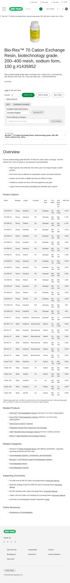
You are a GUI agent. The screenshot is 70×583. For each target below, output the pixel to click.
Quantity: (7, 95)
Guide (47, 499)
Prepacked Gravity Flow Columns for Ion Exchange (28, 428)
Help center (10, 559)
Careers (50, 550)
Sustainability (32, 550)
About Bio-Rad (11, 550)
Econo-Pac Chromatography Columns (23, 417)
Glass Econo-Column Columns (21, 424)
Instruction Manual (52, 481)
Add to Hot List (11, 99)
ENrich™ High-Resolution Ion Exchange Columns (27, 436)
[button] (0, 16)
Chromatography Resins (18, 463)
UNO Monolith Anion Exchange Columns (24, 432)
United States (9, 570)
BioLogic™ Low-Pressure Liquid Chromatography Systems (30, 459)
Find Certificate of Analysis (16, 117)
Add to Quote (43, 95)
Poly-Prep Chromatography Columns (23, 413)
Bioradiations (11, 554)
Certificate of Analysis (21, 104)
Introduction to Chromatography (21, 512)
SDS (8, 104)
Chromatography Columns (19, 468)
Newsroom (31, 554)
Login (6, 90)
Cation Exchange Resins (27, 449)
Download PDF (38, 112)
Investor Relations (54, 554)
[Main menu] (4, 9)
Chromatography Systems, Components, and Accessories (30, 455)
